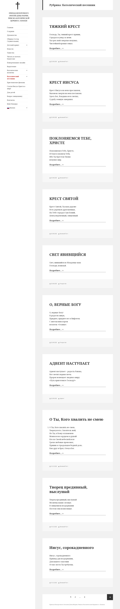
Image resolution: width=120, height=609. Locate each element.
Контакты (11, 100)
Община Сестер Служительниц (13, 40)
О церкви (10, 31)
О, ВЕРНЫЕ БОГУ (65, 304)
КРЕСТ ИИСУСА (64, 82)
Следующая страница (110, 597)
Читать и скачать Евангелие (13, 58)
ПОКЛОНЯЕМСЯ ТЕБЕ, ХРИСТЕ (70, 140)
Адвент (62, 398)
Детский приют (13, 45)
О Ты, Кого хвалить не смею (76, 419)
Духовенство (12, 35)
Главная (10, 27)
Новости (10, 49)
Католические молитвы (12, 71)
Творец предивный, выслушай (68, 489)
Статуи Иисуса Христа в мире (16, 87)
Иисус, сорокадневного (71, 547)
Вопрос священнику (14, 96)
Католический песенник (13, 77)
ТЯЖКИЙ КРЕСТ (64, 26)
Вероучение (11, 66)
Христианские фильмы (16, 82)
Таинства (10, 53)
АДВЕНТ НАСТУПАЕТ (69, 363)
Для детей (11, 92)
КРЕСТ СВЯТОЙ (63, 198)
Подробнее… (55, 48)
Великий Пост (64, 61)
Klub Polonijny (12, 104)
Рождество (63, 283)
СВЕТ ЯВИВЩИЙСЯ (67, 254)
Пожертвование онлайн (16, 63)
